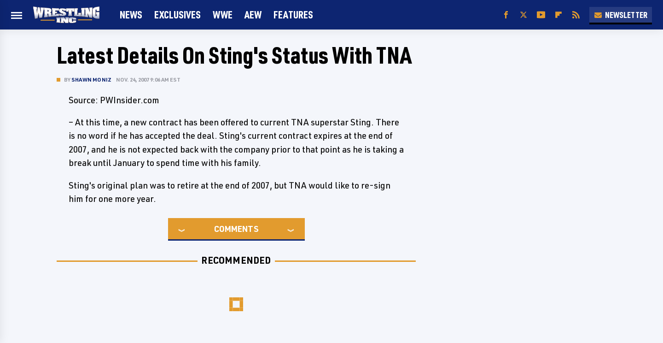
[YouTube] (541, 15)
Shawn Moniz (91, 79)
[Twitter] (523, 15)
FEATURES (293, 14)
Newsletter (620, 15)
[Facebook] (506, 15)
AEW (253, 14)
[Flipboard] (558, 15)
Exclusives (177, 14)
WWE (223, 14)
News (131, 14)
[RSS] (576, 15)
